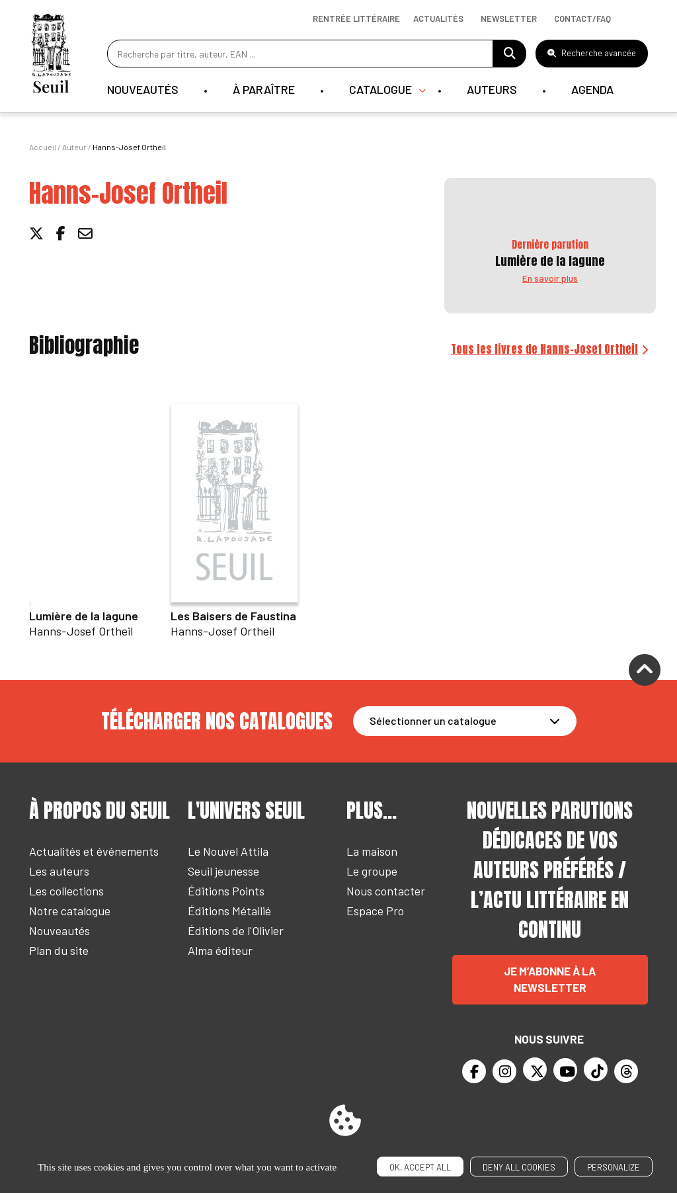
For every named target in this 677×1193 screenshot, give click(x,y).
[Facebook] (474, 1071)
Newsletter (509, 18)
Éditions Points (226, 891)
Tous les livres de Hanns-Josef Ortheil (544, 349)
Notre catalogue (69, 910)
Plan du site (59, 950)
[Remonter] (644, 671)
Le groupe (371, 871)
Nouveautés (143, 89)
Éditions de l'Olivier (236, 930)
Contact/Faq (582, 18)
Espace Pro (375, 910)
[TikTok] (596, 1069)
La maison (371, 851)
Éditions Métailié (229, 910)
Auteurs (492, 89)
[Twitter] (535, 1069)
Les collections (66, 891)
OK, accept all (420, 1167)
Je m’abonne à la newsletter (550, 979)
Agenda (592, 89)
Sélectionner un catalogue (433, 720)
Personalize (613, 1167)
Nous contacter (385, 891)
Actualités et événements (94, 851)
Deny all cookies (519, 1167)
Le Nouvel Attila (228, 851)
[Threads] (626, 1071)
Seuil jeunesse (223, 871)
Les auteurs (59, 871)
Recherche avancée (591, 53)
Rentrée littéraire (356, 18)
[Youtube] (565, 1070)
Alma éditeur (220, 950)
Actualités (438, 18)
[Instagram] (504, 1071)
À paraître (264, 89)
